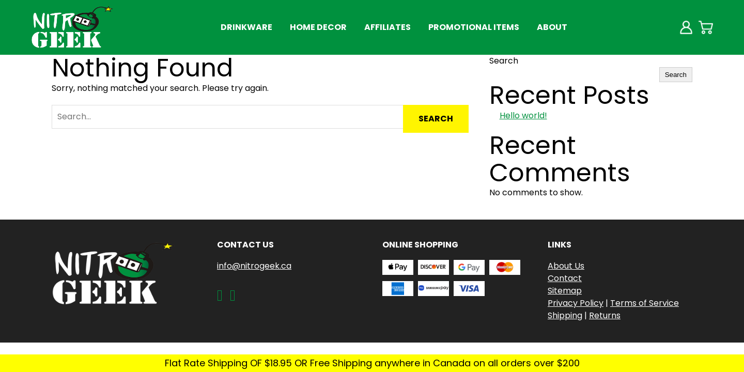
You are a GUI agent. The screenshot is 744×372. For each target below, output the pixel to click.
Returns (605, 315)
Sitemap (565, 291)
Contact (565, 278)
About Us (566, 266)
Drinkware (246, 27)
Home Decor (318, 27)
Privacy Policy (575, 303)
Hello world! (523, 115)
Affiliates (387, 27)
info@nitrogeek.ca (254, 266)
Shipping (565, 315)
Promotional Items (473, 27)
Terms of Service (644, 303)
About (552, 27)
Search (503, 61)
